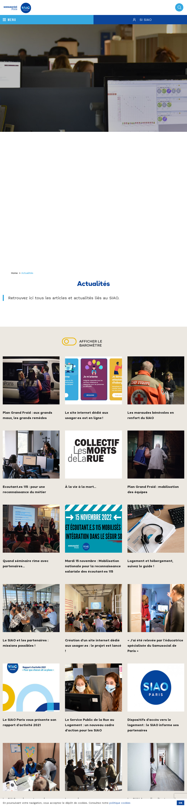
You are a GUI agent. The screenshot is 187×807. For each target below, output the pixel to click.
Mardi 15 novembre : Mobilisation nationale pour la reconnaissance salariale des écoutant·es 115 (93, 566)
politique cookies (119, 802)
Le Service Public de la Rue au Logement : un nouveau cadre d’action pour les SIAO (89, 725)
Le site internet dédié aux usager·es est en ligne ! (86, 415)
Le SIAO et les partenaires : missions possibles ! (25, 643)
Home (14, 273)
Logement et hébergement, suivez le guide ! (150, 563)
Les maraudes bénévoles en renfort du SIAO (150, 415)
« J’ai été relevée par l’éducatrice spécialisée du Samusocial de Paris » (155, 645)
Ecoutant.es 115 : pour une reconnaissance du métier (24, 489)
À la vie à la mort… (80, 486)
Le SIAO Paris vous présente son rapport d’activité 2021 (29, 722)
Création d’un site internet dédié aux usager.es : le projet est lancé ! (93, 645)
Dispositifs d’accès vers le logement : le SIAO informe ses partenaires (153, 725)
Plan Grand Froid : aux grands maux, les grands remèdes (27, 415)
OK (180, 802)
